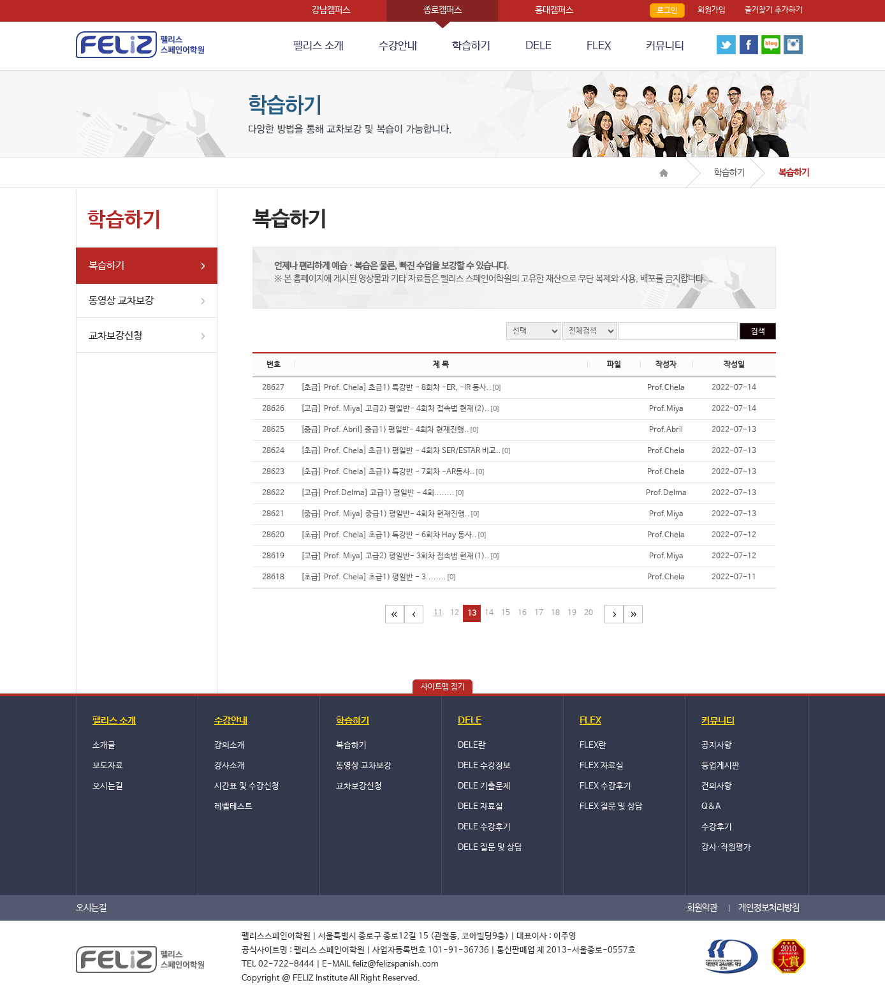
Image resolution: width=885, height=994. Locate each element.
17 (538, 613)
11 (438, 613)
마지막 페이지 (633, 614)
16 (522, 613)
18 (555, 613)
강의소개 (229, 745)
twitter (726, 44)
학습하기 (471, 46)
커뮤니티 (665, 46)
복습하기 (106, 266)
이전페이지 (413, 614)
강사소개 (229, 766)
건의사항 (716, 786)
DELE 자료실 (480, 807)
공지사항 (716, 745)
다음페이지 (614, 614)
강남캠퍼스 (331, 10)
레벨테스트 (233, 807)
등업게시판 (720, 766)
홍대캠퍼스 (554, 10)
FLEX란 (593, 745)
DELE (538, 46)
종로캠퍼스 (442, 10)
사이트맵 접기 (443, 687)
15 (505, 613)
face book (748, 44)
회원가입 (712, 10)
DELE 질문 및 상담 (490, 847)
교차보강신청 (115, 336)
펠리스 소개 (318, 46)
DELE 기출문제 (484, 786)
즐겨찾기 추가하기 (774, 10)
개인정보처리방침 (769, 908)
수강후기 (716, 827)
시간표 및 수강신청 (246, 786)
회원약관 (702, 908)
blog (770, 44)
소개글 (103, 745)
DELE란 (472, 745)
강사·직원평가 (726, 847)
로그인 (667, 10)
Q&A (710, 807)
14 (489, 613)
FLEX (599, 46)
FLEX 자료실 (602, 766)
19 (571, 613)
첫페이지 (394, 614)
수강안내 (398, 46)
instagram (793, 44)
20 (588, 613)
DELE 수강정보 (484, 766)
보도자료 (107, 766)
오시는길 (107, 786)
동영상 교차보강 (121, 301)
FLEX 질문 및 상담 (611, 807)
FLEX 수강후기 (605, 786)
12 (454, 613)
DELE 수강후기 (484, 827)
